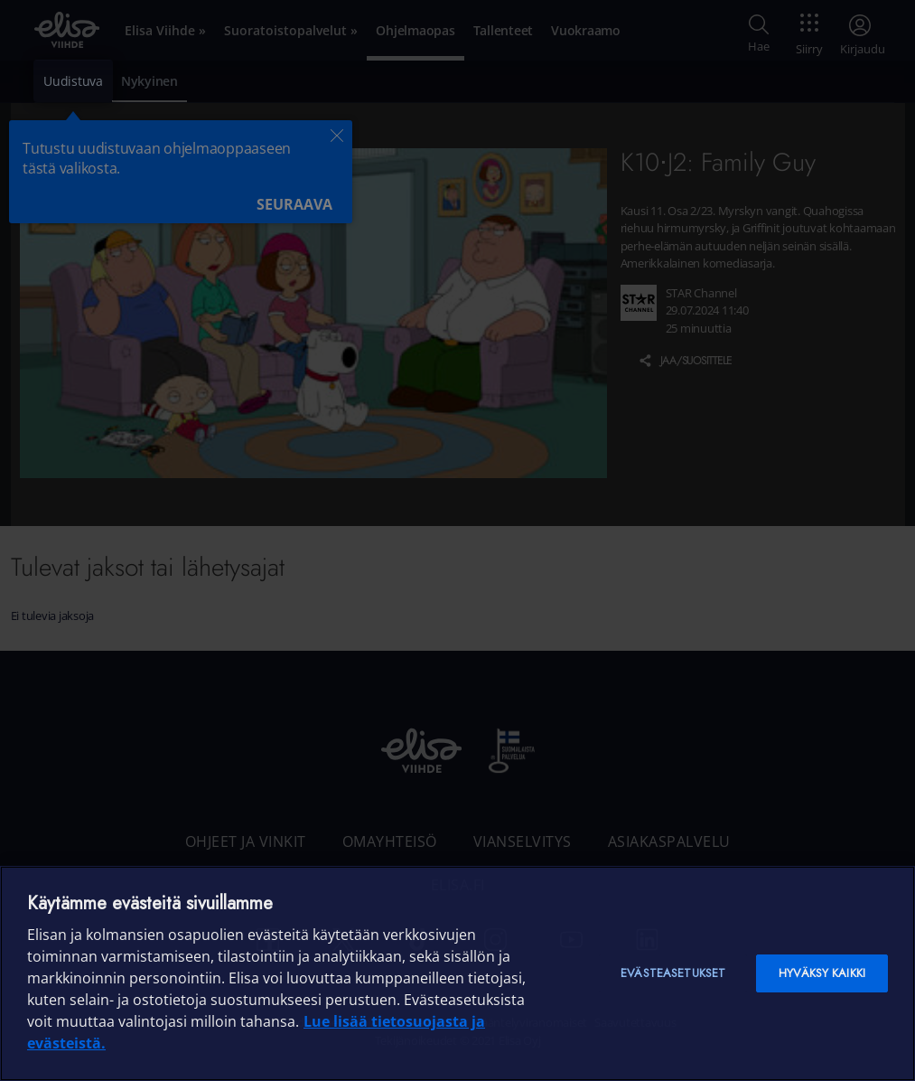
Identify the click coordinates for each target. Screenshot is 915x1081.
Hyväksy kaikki (822, 973)
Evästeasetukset (673, 973)
